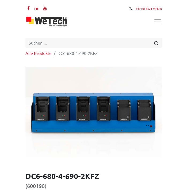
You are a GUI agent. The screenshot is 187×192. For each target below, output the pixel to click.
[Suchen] (156, 43)
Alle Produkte (38, 53)
